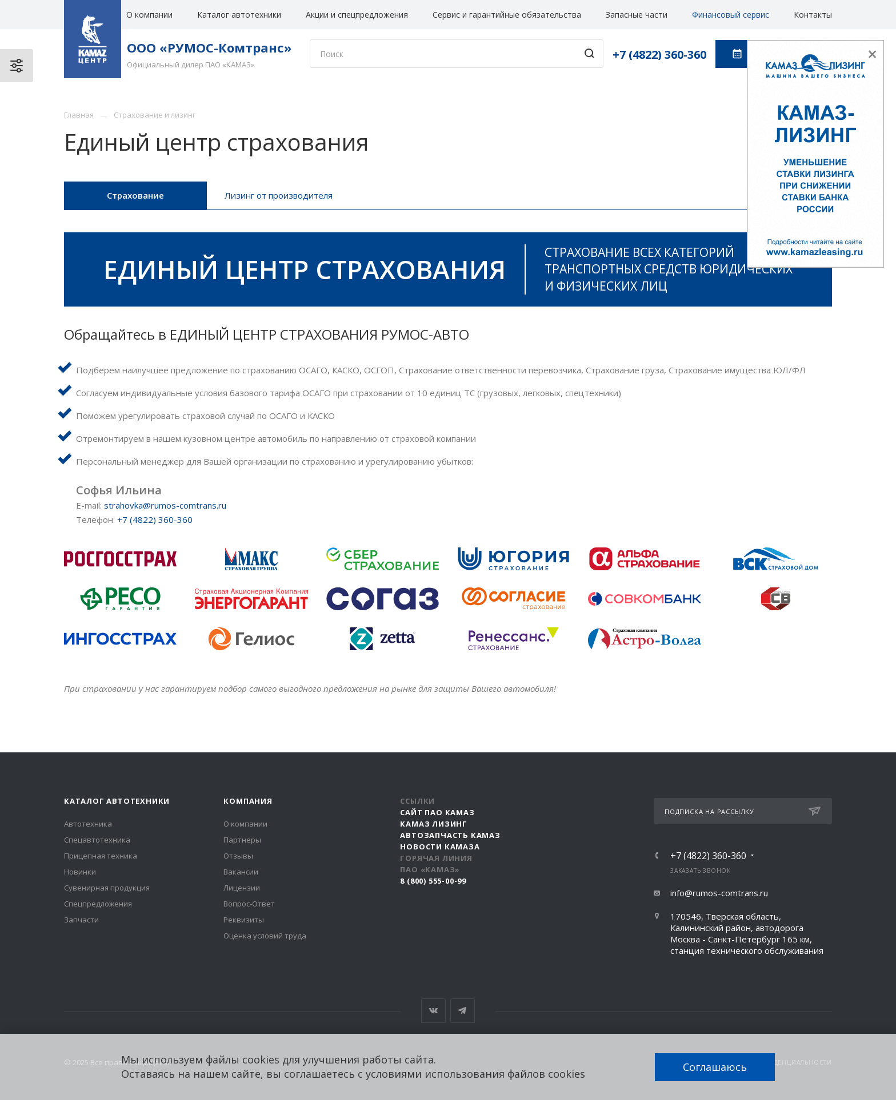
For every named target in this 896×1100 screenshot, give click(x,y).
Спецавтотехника (97, 840)
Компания (247, 801)
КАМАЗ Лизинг (433, 824)
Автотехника (88, 824)
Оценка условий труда (264, 935)
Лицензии (241, 888)
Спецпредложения (98, 903)
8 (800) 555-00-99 (433, 881)
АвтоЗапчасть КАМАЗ (450, 835)
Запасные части (636, 14)
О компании (149, 14)
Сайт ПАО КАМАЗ (437, 812)
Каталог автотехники (239, 14)
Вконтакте (433, 1010)
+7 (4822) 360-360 (659, 54)
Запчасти (81, 919)
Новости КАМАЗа (439, 846)
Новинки (80, 872)
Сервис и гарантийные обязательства (507, 14)
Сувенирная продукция (107, 888)
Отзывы (238, 856)
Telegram (462, 1010)
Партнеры (242, 840)
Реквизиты (243, 919)
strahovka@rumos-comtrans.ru (165, 505)
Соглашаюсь (715, 1067)
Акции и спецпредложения (357, 14)
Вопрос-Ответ (249, 903)
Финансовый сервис (730, 14)
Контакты (813, 14)
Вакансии (240, 872)
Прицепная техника (100, 856)
